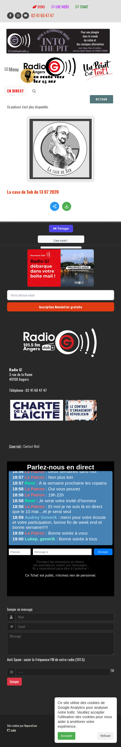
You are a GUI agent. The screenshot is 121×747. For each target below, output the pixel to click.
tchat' (82, 6)
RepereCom (30, 725)
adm (11, 730)
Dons (39, 6)
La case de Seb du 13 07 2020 (33, 192)
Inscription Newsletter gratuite (60, 307)
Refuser (105, 735)
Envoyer (14, 681)
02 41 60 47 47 (42, 15)
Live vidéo (60, 6)
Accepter (66, 735)
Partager (61, 228)
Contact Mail (31, 446)
